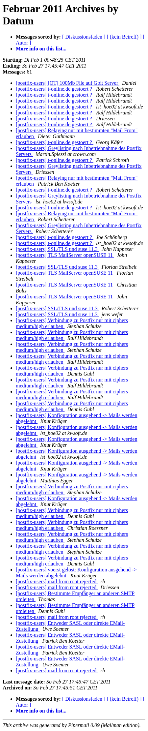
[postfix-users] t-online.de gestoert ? (54, 89)
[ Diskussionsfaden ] (84, 37)
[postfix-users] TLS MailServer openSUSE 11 (65, 255)
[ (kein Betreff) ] (124, 37)
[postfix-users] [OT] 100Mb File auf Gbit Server (67, 83)
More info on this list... (41, 48)
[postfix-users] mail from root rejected (57, 581)
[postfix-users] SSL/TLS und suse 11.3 (57, 249)
